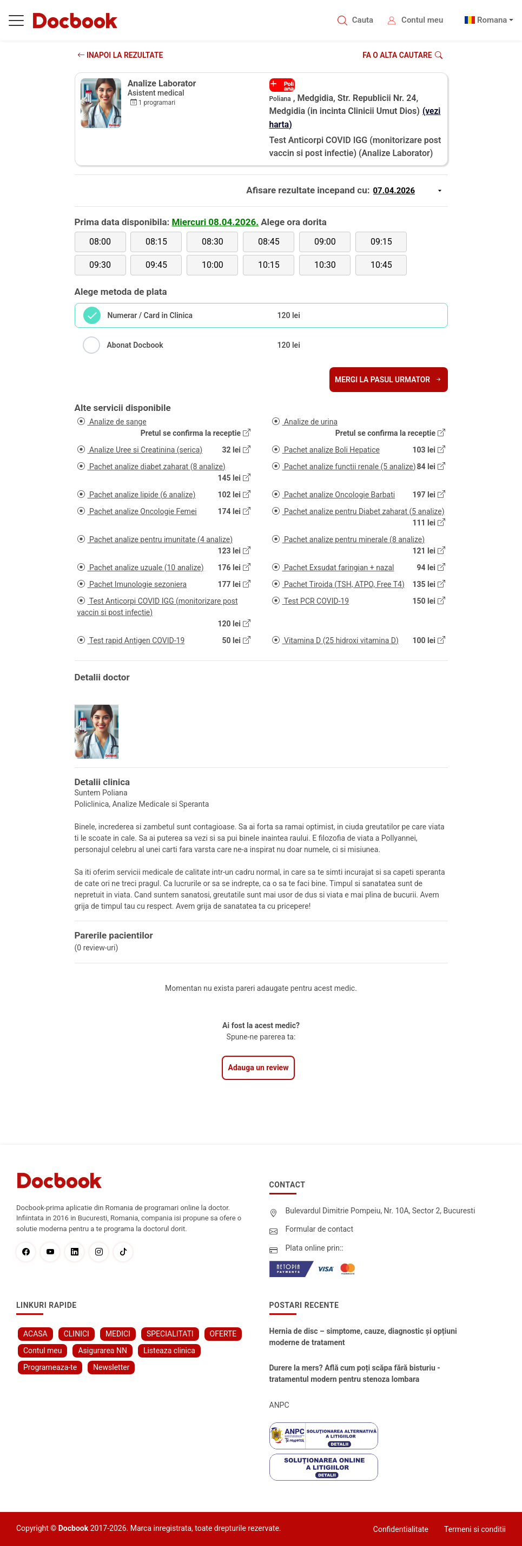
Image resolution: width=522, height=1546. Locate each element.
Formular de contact (320, 1228)
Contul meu (422, 20)
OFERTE (223, 1333)
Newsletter (111, 1366)
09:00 (325, 241)
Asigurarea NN (102, 1350)
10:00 (212, 264)
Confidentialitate (400, 1528)
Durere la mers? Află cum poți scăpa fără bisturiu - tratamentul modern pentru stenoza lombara (354, 1373)
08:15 (156, 241)
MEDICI (117, 1333)
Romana (492, 20)
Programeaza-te (50, 1366)
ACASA (35, 1333)
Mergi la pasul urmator (387, 379)
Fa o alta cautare (401, 55)
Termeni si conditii (475, 1528)
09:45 (156, 264)
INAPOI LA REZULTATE (120, 55)
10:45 (381, 264)
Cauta (362, 20)
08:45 (269, 241)
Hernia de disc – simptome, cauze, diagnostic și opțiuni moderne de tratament (363, 1336)
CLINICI (76, 1333)
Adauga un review (258, 1067)
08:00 (100, 241)
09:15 (381, 241)
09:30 (100, 264)
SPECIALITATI (170, 1333)
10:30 (325, 264)
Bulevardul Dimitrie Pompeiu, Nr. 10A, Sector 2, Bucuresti (380, 1210)
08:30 (212, 241)
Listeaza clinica (169, 1350)
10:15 (269, 264)
